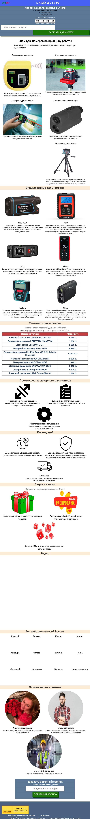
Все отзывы (7, 806)
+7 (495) (47, 2)
